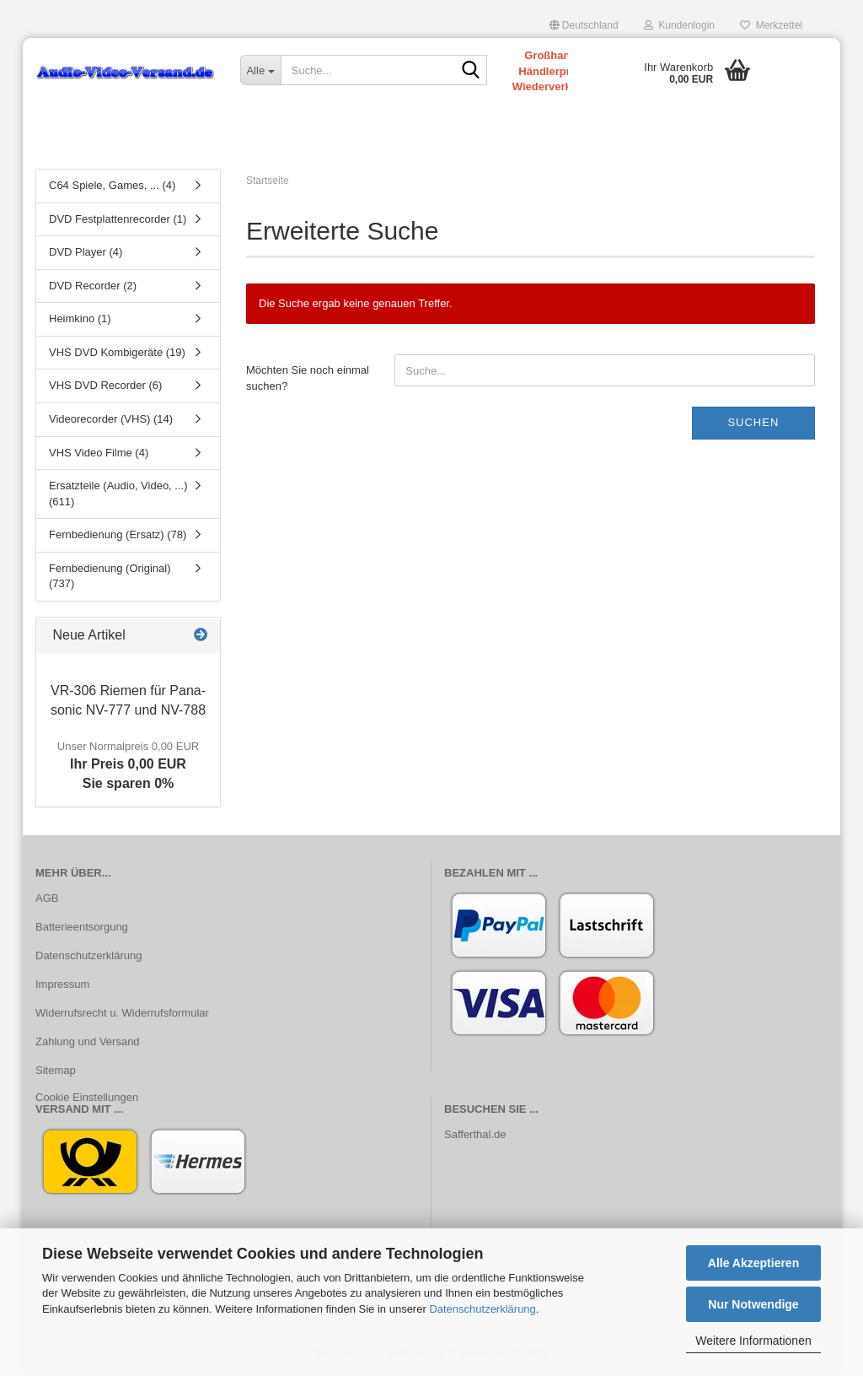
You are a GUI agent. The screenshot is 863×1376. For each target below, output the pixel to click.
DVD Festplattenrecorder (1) (117, 219)
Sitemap (55, 1070)
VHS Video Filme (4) (98, 452)
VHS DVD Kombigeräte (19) (117, 352)
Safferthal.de (475, 1134)
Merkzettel (771, 25)
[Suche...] (260, 70)
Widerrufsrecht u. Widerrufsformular (122, 1012)
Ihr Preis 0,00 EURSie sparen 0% (128, 765)
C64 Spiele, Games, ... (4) (112, 185)
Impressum (62, 984)
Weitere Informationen (753, 1340)
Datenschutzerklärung (482, 1309)
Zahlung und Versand (87, 1041)
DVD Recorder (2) (93, 285)
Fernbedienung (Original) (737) (110, 576)
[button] (584, 25)
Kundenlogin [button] (679, 25)
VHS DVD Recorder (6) (105, 385)
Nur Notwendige (753, 1304)
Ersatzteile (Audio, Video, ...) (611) (118, 493)
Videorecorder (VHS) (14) (111, 419)
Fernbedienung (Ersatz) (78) (117, 534)
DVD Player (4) (85, 252)
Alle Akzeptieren (753, 1263)
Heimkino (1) (80, 318)
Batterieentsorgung (81, 926)
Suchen (753, 422)
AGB (46, 898)
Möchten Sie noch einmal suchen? (307, 378)
